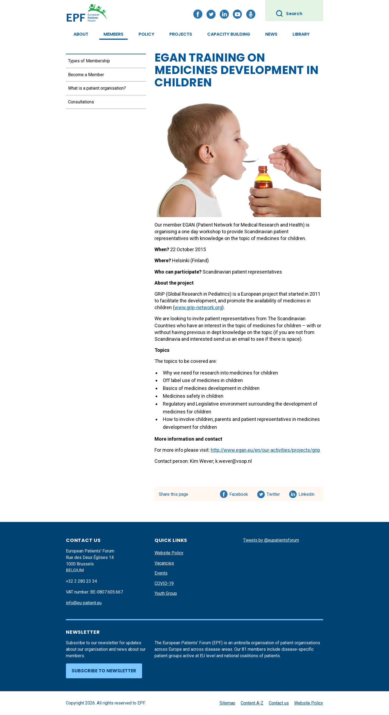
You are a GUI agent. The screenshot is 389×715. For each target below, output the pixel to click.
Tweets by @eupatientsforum (271, 540)
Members (113, 34)
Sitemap (227, 703)
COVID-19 (164, 583)
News (271, 34)
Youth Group (166, 593)
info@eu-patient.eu (84, 602)
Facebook (238, 493)
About (80, 34)
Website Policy (169, 552)
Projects (180, 34)
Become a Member (86, 74)
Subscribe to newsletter (104, 670)
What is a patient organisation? (97, 88)
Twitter (275, 493)
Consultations (81, 101)
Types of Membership (89, 60)
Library (301, 34)
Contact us (279, 703)
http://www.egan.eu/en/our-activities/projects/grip (265, 450)
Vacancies (164, 563)
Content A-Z (252, 703)
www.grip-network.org (198, 307)
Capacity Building (228, 34)
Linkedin (307, 493)
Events (161, 573)
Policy (146, 34)
